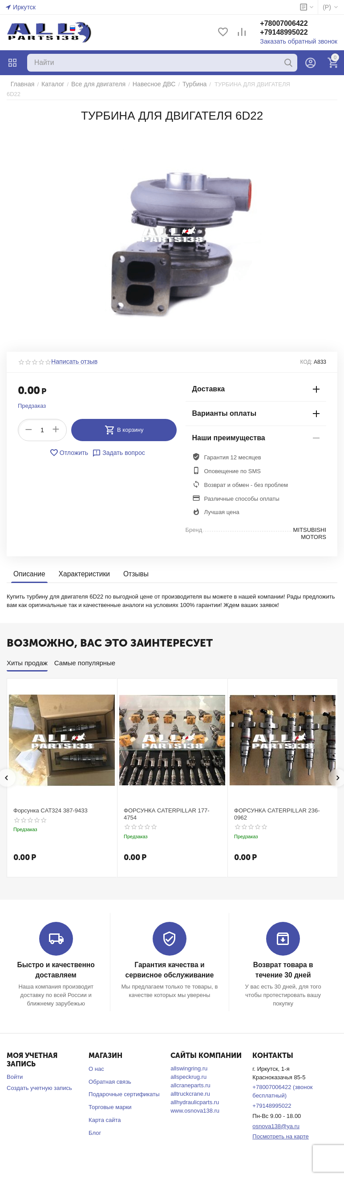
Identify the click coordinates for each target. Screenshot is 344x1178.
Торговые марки (110, 1100)
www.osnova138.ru (194, 1103)
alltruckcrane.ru (190, 1086)
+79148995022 (290, 32)
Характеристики (82, 567)
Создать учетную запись (39, 1080)
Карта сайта (105, 1113)
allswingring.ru (188, 1060)
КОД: (306, 355)
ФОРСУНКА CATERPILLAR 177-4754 (167, 807)
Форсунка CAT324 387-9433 (50, 803)
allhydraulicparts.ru (194, 1094)
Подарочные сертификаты (124, 1087)
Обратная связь (110, 1074)
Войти (15, 1069)
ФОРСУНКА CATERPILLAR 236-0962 (277, 807)
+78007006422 (290, 24)
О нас (96, 1061)
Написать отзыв (72, 355)
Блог (95, 1125)
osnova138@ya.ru (275, 1118)
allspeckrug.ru (188, 1069)
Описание (28, 567)
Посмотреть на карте (280, 1129)
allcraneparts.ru (190, 1077)
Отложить (70, 446)
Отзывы (132, 567)
